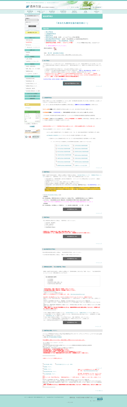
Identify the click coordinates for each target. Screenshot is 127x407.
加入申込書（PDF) (48, 364)
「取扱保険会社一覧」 (50, 315)
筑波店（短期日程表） (31, 66)
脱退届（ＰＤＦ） (48, 366)
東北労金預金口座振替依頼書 (63, 151)
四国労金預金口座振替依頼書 (81, 155)
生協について (41, 11)
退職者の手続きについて (31, 86)
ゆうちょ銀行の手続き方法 (63, 145)
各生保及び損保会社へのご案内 (33, 90)
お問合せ (96, 11)
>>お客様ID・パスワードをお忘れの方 (32, 30)
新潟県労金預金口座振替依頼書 (81, 151)
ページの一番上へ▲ (99, 390)
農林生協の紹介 (29, 40)
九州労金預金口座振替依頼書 (81, 145)
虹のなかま (28, 44)
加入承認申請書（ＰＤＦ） (50, 374)
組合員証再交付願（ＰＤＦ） (50, 371)
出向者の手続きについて (31, 83)
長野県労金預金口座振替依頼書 (82, 161)
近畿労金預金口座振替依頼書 (63, 158)
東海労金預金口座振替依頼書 (63, 161)
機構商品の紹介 (29, 71)
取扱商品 (30, 11)
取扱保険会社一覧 (30, 81)
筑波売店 (63, 11)
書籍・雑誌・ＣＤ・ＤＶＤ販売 (33, 68)
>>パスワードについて (32, 29)
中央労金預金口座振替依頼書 (63, 148)
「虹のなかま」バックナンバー (33, 47)
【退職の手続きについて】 (85, 312)
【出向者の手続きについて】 (83, 175)
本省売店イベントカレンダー (32, 61)
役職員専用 (32, 98)
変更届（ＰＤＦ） (48, 369)
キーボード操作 (32, 96)
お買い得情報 (29, 58)
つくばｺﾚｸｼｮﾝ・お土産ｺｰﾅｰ (32, 73)
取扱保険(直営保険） (30, 78)
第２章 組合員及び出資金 (56, 53)
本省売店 (52, 11)
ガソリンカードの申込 (32, 93)
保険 (85, 11)
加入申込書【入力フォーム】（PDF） (64, 364)
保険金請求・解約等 (30, 88)
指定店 (74, 11)
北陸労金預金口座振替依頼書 (81, 148)
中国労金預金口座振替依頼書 (81, 158)
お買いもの (32, 50)
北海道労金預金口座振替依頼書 (64, 155)
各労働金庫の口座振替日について (54, 135)
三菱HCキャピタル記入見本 (81, 165)
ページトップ (99, 86)
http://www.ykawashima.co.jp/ (78, 294)
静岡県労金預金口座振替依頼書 (64, 165)
